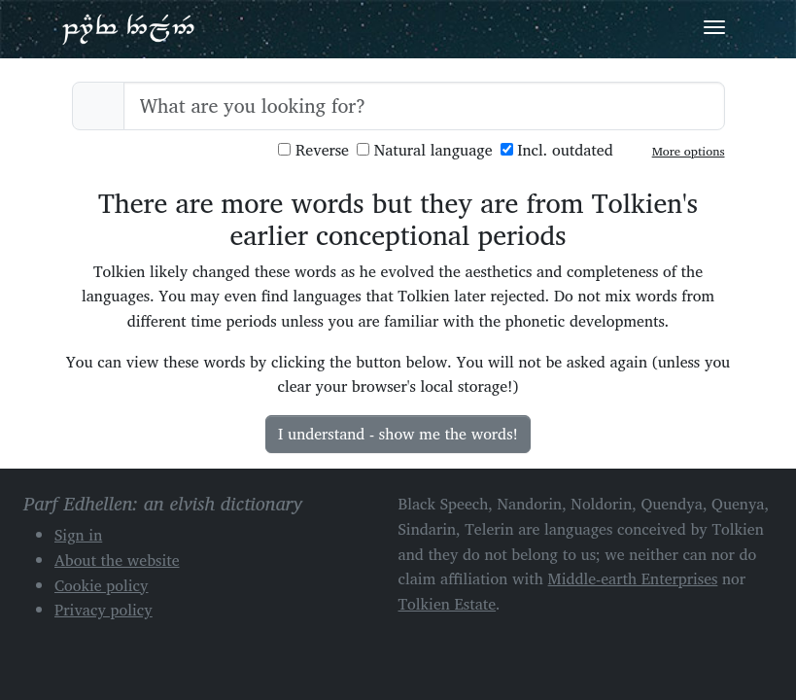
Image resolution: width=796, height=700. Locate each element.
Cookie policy (101, 585)
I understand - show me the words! (398, 433)
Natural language (425, 150)
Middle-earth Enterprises (633, 578)
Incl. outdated (557, 150)
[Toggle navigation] (714, 27)
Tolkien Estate (447, 603)
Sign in (78, 534)
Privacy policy (103, 609)
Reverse (313, 150)
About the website (117, 560)
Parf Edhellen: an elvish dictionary (128, 28)
